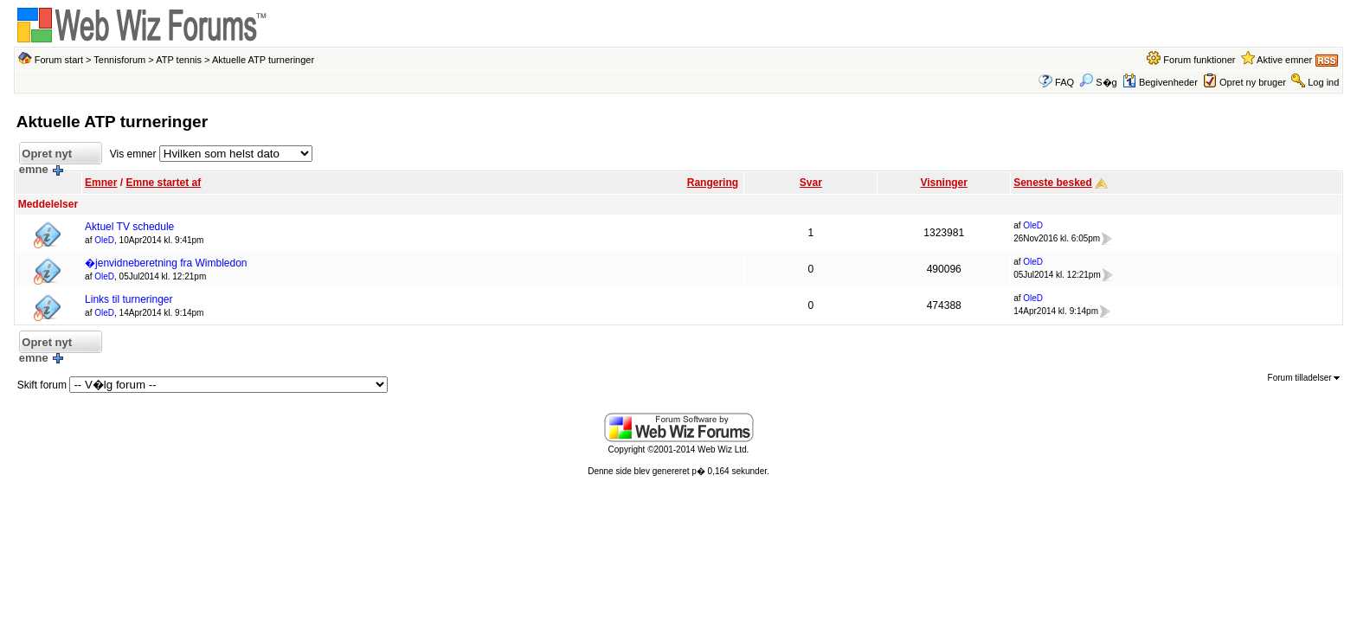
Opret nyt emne (45, 156)
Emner (101, 183)
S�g (1098, 82)
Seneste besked (1052, 183)
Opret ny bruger (1252, 82)
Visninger (943, 183)
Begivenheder (1160, 82)
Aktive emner (1284, 60)
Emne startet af (163, 183)
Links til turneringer (128, 299)
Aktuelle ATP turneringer (263, 60)
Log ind (1323, 82)
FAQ (1064, 82)
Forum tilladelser (1304, 377)
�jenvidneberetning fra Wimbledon (166, 263)
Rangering (712, 183)
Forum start (59, 60)
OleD (104, 240)
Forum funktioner (1199, 60)
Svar (811, 183)
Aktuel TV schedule (129, 227)
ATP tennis (179, 60)
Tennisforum (119, 60)
